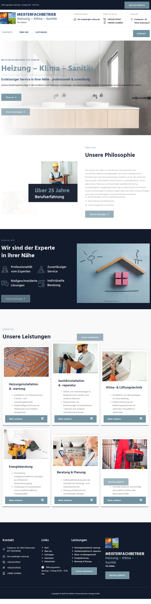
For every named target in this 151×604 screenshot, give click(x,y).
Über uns (23, 32)
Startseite (7, 32)
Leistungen (41, 32)
